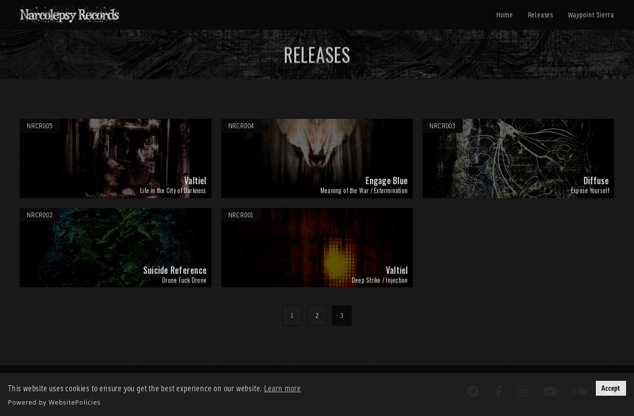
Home (504, 14)
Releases (540, 14)
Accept (610, 388)
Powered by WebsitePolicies (54, 402)
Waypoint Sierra (591, 14)
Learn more (282, 388)
